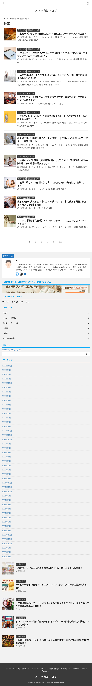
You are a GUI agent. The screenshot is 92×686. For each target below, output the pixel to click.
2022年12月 (7, 431)
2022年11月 (7, 435)
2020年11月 (7, 539)
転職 (27, 170)
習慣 (82, 59)
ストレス (42, 37)
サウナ (34, 37)
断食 (64, 123)
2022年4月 (6, 465)
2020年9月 (6, 548)
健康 (86, 37)
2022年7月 (6, 452)
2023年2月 (6, 422)
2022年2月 (6, 474)
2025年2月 (6, 379)
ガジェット (36, 59)
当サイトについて (23, 669)
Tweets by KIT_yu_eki (11, 349)
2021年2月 (6, 526)
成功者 (25, 40)
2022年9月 (6, 444)
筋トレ (81, 123)
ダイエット (64, 37)
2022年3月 (6, 470)
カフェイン (36, 145)
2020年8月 (6, 552)
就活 (22, 170)
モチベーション (57, 81)
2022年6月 (6, 457)
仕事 (81, 37)
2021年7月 (6, 504)
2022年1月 (6, 478)
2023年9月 (6, 392)
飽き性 (64, 189)
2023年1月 (6, 426)
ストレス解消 (53, 37)
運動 (81, 227)
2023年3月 (6, 418)
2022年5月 (6, 461)
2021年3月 (6, 522)
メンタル (74, 37)
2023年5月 (6, 409)
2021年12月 (7, 483)
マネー (39, 167)
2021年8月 (6, 500)
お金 (33, 167)
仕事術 (73, 145)
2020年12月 (7, 535)
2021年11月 (7, 487)
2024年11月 (7, 383)
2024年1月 (6, 387)
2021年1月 (6, 530)
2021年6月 (6, 509)
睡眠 (36, 40)
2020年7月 (6, 556)
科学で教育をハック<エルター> (59, 669)
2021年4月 (6, 517)
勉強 (19, 40)
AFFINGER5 (59, 682)
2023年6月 (6, 405)
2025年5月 (6, 370)
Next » (61, 242)
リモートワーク (49, 59)
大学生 (55, 104)
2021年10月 (7, 491)
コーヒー (46, 145)
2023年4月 (6, 413)
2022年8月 (6, 448)
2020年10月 (7, 543)
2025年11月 (7, 366)
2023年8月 (6, 396)
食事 (57, 85)
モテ (44, 123)
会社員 (48, 104)
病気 (31, 40)
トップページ (10, 669)
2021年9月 (6, 496)
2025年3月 (6, 374)
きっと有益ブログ (46, 10)
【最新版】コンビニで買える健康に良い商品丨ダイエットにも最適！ (49, 568)
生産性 (76, 59)
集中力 (51, 85)
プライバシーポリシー (39, 669)
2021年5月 (6, 513)
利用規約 (76, 669)
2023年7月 (6, 400)
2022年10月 (7, 439)
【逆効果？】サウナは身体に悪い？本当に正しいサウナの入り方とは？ (51, 34)
